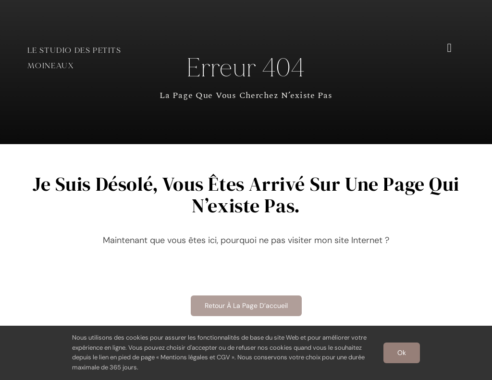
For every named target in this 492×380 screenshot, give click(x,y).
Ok (401, 352)
